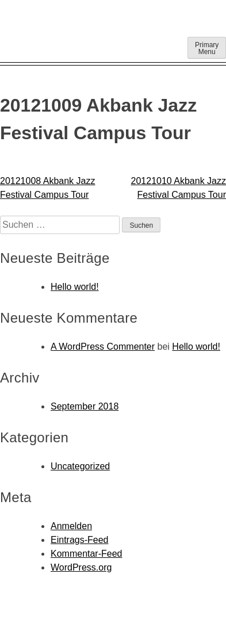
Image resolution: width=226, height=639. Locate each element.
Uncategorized (80, 466)
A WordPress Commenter (103, 346)
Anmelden (71, 526)
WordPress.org (81, 567)
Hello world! (75, 287)
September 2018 (84, 406)
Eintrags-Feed (80, 540)
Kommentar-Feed (86, 553)
